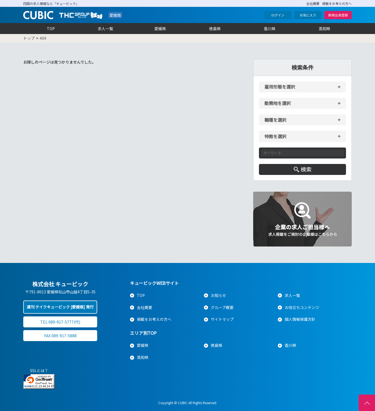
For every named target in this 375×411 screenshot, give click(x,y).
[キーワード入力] (302, 153)
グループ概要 (222, 307)
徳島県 (215, 28)
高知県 (324, 28)
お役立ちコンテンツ (302, 307)
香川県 (269, 28)
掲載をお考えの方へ (337, 3)
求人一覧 (105, 28)
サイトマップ (222, 319)
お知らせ (218, 295)
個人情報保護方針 (300, 319)
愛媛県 (160, 28)
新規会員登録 (338, 15)
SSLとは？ (39, 370)
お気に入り (308, 15)
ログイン (277, 15)
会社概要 (312, 3)
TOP (51, 28)
